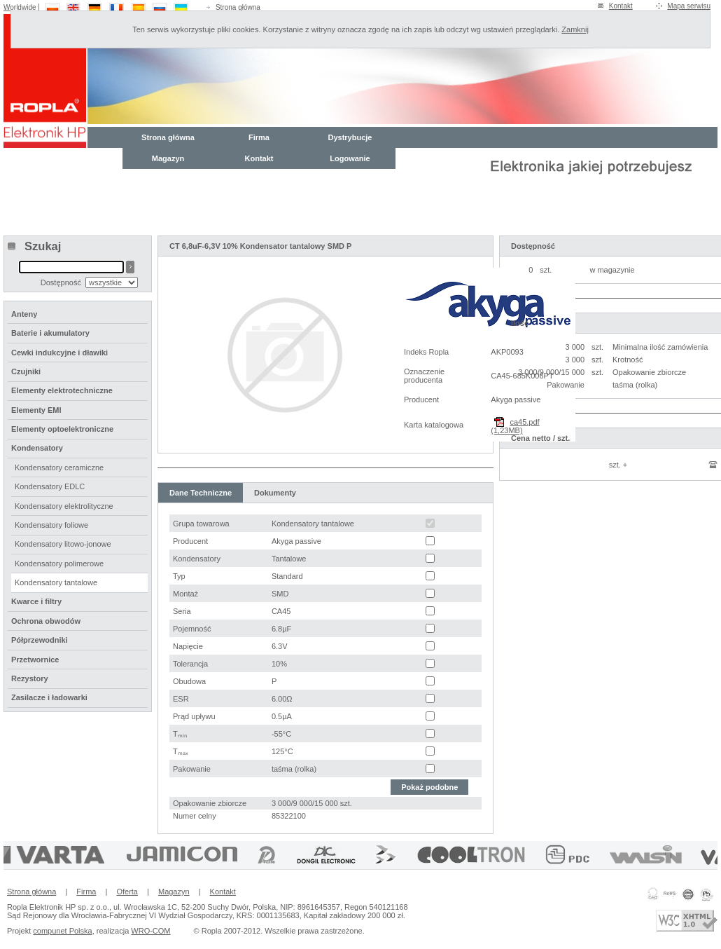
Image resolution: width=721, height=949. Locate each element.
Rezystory (29, 678)
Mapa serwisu (688, 6)
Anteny (24, 314)
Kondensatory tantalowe (56, 582)
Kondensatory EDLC (50, 486)
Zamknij (575, 29)
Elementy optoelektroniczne (62, 429)
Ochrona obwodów (45, 621)
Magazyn (168, 158)
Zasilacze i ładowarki (49, 697)
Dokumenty (275, 493)
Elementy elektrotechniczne (62, 390)
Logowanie (350, 158)
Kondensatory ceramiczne (59, 467)
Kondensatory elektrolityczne (64, 506)
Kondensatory (37, 448)
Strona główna (238, 7)
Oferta (127, 891)
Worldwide (20, 7)
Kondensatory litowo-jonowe (63, 544)
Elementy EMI (36, 410)
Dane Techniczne (200, 493)
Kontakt (621, 6)
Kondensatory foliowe (51, 525)
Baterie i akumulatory (50, 333)
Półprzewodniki (39, 640)
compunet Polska (62, 931)
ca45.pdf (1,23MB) (515, 426)
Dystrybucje (350, 137)
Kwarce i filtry (36, 601)
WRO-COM (150, 931)
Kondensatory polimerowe (59, 563)
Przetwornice (35, 659)
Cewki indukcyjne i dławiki (59, 352)
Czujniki (26, 371)
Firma (259, 137)
